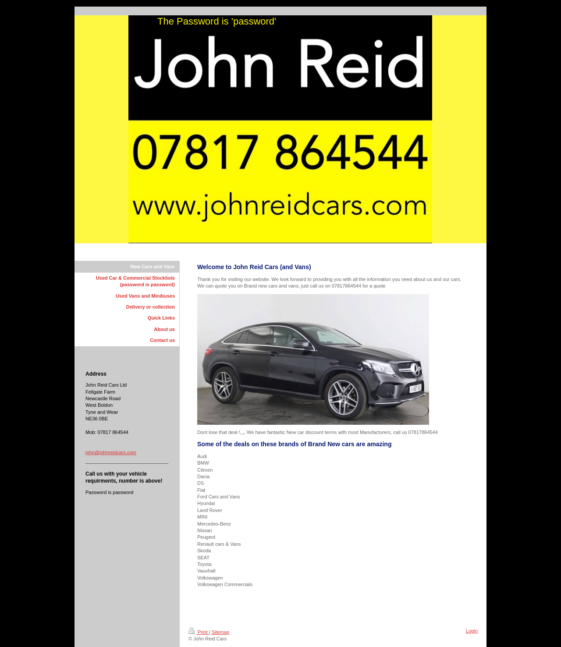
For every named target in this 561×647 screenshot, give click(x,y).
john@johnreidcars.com (110, 452)
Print (198, 632)
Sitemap (220, 632)
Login (472, 630)
